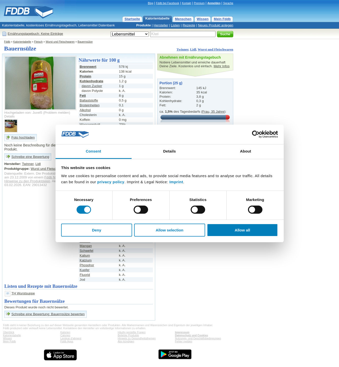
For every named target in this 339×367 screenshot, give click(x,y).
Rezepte (189, 25)
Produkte (143, 25)
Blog (150, 3)
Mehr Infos (221, 66)
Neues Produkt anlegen (215, 25)
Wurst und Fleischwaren (60, 41)
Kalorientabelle (157, 18)
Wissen (203, 19)
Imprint (176, 182)
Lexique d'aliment (70, 338)
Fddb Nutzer (53, 177)
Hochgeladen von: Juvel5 (23, 112)
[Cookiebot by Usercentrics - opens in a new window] (256, 134)
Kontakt (186, 3)
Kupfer (85, 270)
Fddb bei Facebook (167, 3)
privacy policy (110, 182)
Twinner (182, 49)
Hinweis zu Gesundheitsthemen (137, 338)
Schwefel (86, 251)
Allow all (242, 230)
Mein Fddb (222, 19)
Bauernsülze (85, 41)
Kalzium (86, 260)
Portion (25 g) (170, 83)
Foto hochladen (23, 137)
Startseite (132, 19)
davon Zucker (92, 86)
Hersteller (161, 25)
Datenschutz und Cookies (191, 335)
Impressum (182, 332)
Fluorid (85, 275)
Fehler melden (183, 341)
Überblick (8, 332)
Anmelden (214, 3)
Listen (175, 25)
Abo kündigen (126, 341)
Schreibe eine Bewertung (30, 157)
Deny (96, 230)
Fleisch (38, 41)
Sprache (228, 3)
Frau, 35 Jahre (213, 111)
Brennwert (88, 67)
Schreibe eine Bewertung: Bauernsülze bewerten (48, 314)
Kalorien (65, 332)
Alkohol (85, 110)
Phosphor (87, 265)
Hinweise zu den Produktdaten (27, 181)
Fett (83, 95)
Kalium (85, 255)
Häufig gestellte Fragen (132, 332)
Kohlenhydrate (91, 81)
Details (9, 116)
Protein (85, 76)
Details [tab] (169, 151)
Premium (199, 3)
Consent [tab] (93, 151)
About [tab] (245, 151)
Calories (65, 335)
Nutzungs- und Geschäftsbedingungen (198, 338)
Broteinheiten (90, 105)
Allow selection (169, 230)
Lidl (193, 49)
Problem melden (56, 112)
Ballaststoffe (89, 100)
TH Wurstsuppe (23, 293)
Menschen (183, 19)
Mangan (86, 246)
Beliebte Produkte (128, 335)
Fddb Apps (66, 341)
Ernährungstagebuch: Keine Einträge (35, 34)
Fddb (7, 41)
